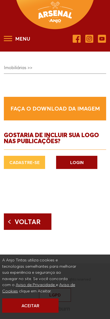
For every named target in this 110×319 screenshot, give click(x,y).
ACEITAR (30, 305)
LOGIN (77, 162)
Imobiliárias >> (18, 67)
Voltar (28, 221)
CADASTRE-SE (24, 162)
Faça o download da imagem (55, 108)
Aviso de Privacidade (36, 284)
